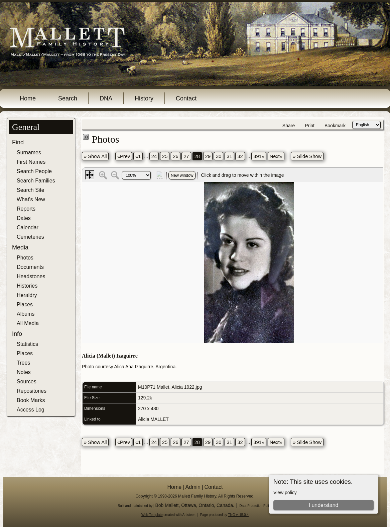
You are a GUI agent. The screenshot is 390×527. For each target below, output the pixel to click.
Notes (24, 372)
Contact (186, 98)
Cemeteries (30, 237)
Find (18, 142)
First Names (31, 162)
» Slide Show (307, 156)
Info (17, 333)
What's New (31, 199)
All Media (28, 323)
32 (240, 156)
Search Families (36, 180)
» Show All (95, 156)
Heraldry (27, 295)
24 (154, 156)
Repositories (31, 391)
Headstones (31, 276)
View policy (285, 492)
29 (208, 156)
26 (175, 156)
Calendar (27, 227)
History (144, 98)
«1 (138, 156)
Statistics (27, 344)
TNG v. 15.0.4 (238, 515)
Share (288, 125)
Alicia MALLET (153, 419)
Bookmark (335, 125)
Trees (23, 363)
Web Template (152, 515)
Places (25, 304)
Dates (24, 218)
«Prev (123, 156)
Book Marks (31, 400)
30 (218, 156)
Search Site (30, 190)
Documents (30, 267)
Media (20, 247)
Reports (26, 209)
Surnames (29, 152)
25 (164, 156)
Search (67, 98)
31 (229, 156)
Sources (26, 381)
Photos (25, 257)
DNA (106, 98)
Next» (276, 156)
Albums (25, 314)
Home (28, 98)
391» (258, 156)
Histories (27, 286)
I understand (324, 505)
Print (309, 125)
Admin (193, 487)
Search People (34, 171)
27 (186, 156)
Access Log (30, 409)
